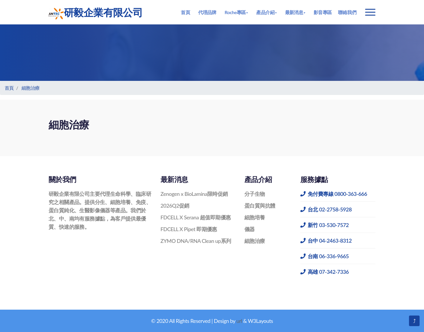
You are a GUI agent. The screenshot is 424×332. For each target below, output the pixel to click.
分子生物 (254, 194)
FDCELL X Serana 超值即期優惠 (195, 217)
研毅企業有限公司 (96, 12)
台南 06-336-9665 (324, 256)
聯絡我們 (347, 12)
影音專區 (323, 12)
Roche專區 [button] (235, 12)
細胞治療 (30, 88)
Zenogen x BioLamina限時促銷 (194, 194)
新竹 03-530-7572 (324, 225)
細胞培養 (254, 217)
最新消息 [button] (294, 12)
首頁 (185, 12)
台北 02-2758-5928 (326, 209)
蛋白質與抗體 (259, 205)
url (239, 321)
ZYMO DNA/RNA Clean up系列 (195, 241)
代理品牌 (207, 12)
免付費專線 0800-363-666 (333, 194)
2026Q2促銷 (174, 205)
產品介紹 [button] (265, 12)
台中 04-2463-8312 (326, 240)
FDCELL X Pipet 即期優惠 (188, 229)
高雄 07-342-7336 (324, 271)
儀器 (249, 229)
